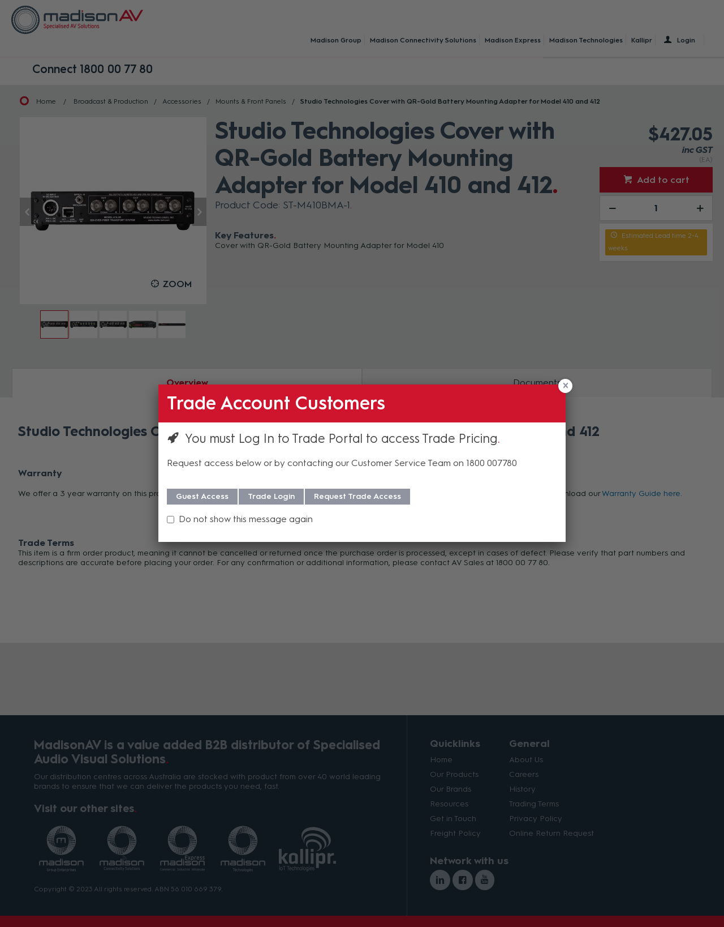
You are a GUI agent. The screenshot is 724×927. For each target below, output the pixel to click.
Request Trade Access (357, 496)
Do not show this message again (246, 519)
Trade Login (271, 496)
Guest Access (202, 496)
